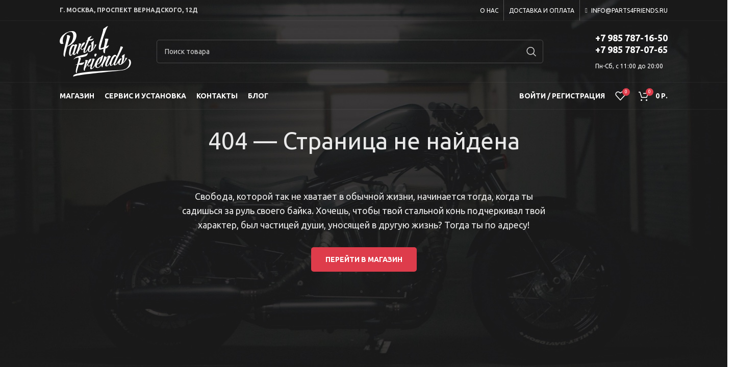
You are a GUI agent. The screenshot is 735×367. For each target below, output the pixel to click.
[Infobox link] (618, 51)
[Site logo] (95, 51)
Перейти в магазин (363, 259)
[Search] (350, 51)
